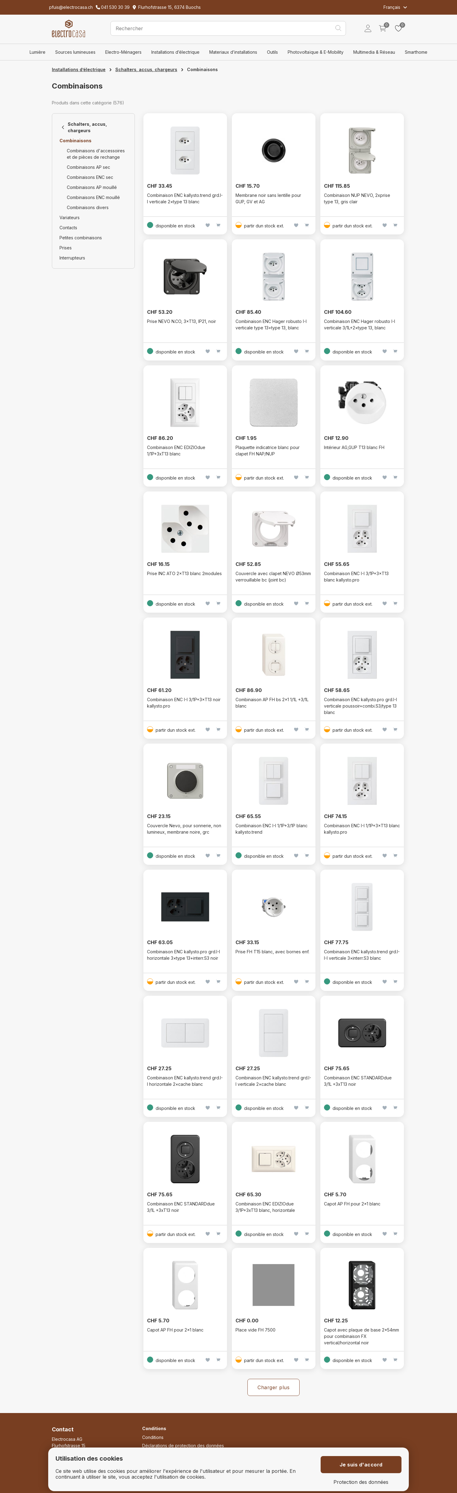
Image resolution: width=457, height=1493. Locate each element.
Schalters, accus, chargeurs (146, 69)
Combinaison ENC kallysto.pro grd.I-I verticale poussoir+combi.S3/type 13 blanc (360, 706)
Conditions (153, 1437)
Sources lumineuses (75, 52)
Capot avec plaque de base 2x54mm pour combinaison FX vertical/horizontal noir (361, 1336)
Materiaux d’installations (233, 52)
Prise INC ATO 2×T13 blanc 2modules (184, 573)
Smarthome (416, 52)
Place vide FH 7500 (255, 1329)
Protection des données (360, 1482)
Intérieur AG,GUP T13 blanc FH (354, 447)
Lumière (37, 52)
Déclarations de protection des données (183, 1445)
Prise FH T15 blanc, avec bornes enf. (272, 951)
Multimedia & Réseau (374, 52)
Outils (272, 52)
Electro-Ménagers (123, 52)
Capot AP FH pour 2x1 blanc (352, 1203)
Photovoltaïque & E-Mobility (316, 52)
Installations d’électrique (175, 52)
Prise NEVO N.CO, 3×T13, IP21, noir (181, 321)
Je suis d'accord (361, 1465)
